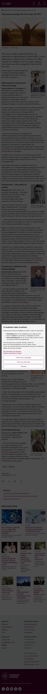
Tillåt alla (23, 366)
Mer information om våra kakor (12, 351)
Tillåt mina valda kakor (23, 362)
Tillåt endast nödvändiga (23, 357)
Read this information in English (12, 353)
